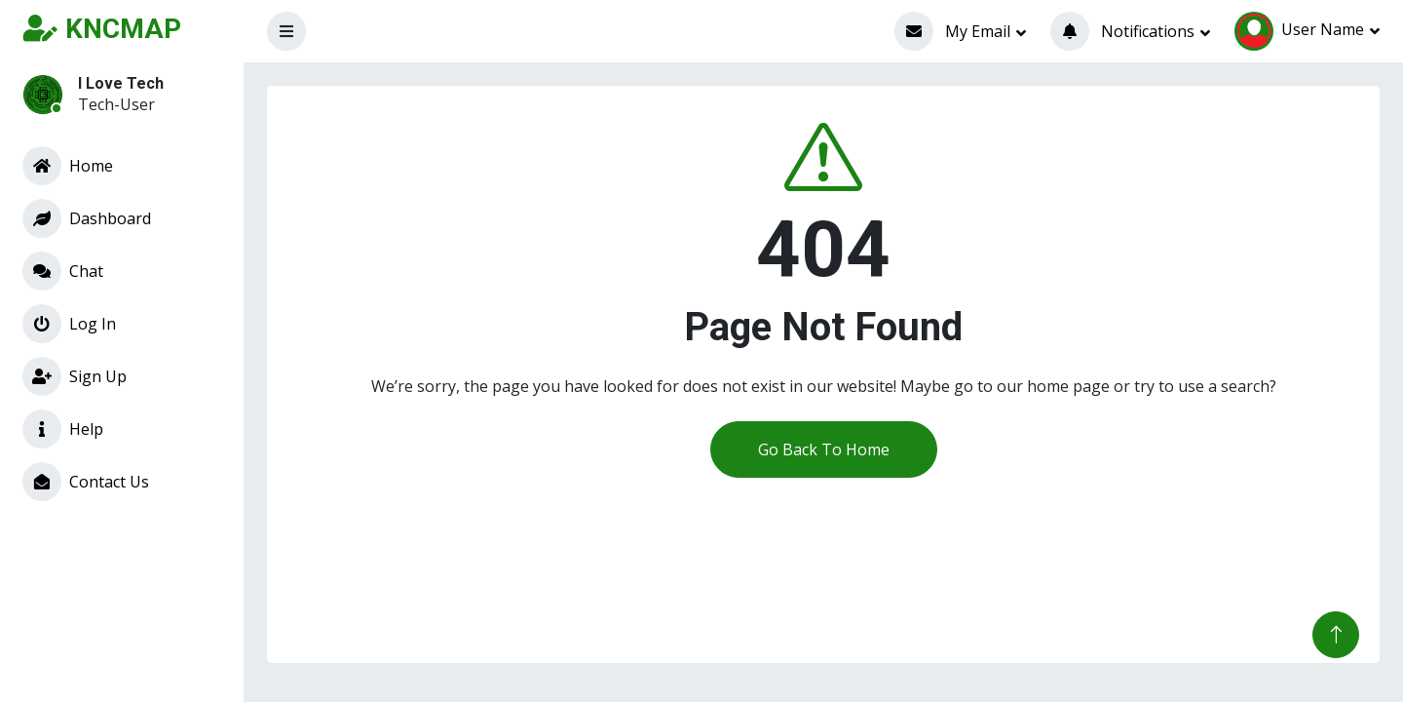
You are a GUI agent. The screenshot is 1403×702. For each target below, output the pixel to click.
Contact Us (85, 481)
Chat (62, 271)
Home (67, 165)
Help (62, 429)
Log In (69, 323)
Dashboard (86, 218)
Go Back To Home (824, 449)
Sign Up (74, 376)
